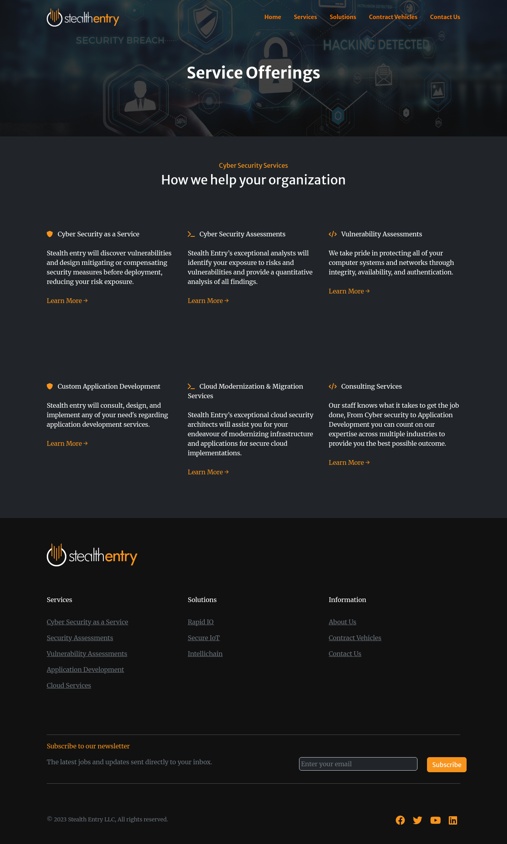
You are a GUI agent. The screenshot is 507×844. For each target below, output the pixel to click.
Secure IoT (204, 638)
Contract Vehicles (393, 17)
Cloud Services (69, 685)
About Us (342, 622)
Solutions (343, 17)
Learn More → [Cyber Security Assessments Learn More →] (208, 301)
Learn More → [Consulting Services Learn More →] (349, 462)
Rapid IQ (200, 622)
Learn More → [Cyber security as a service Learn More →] (67, 301)
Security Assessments (80, 638)
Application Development (85, 669)
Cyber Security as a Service (87, 622)
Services (305, 17)
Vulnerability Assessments (87, 654)
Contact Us (445, 17)
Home (273, 17)
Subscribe (446, 765)
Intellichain (205, 654)
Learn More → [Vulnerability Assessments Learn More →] (349, 291)
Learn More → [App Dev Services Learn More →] (67, 443)
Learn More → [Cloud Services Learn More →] (208, 472)
